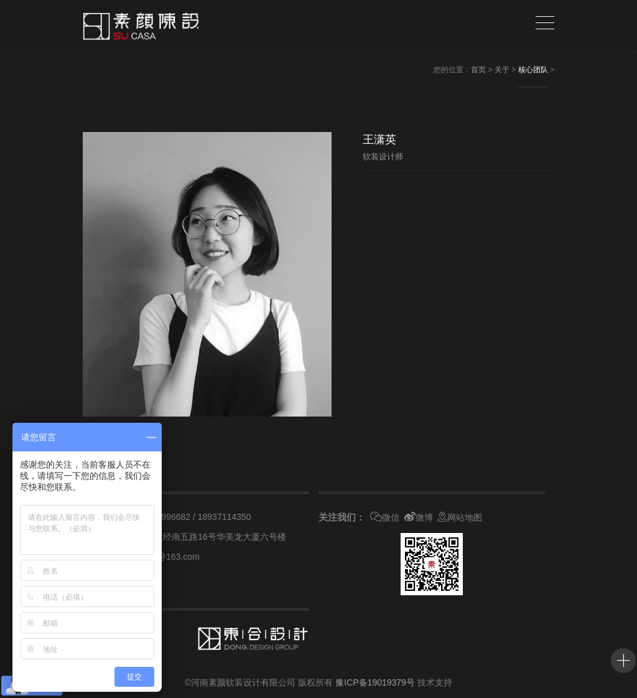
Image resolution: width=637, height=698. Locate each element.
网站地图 (459, 517)
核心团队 (533, 69)
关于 (502, 69)
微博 (418, 517)
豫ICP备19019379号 (375, 682)
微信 (384, 517)
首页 (478, 69)
